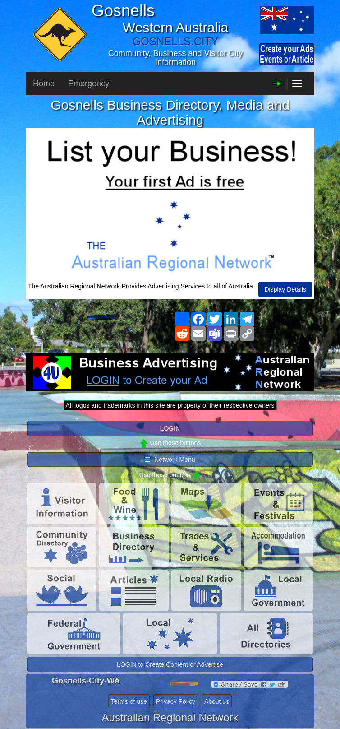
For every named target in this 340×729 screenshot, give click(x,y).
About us (216, 701)
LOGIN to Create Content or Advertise (170, 664)
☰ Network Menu (170, 459)
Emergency (88, 83)
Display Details (285, 289)
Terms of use (129, 701)
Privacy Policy (175, 701)
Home (44, 83)
